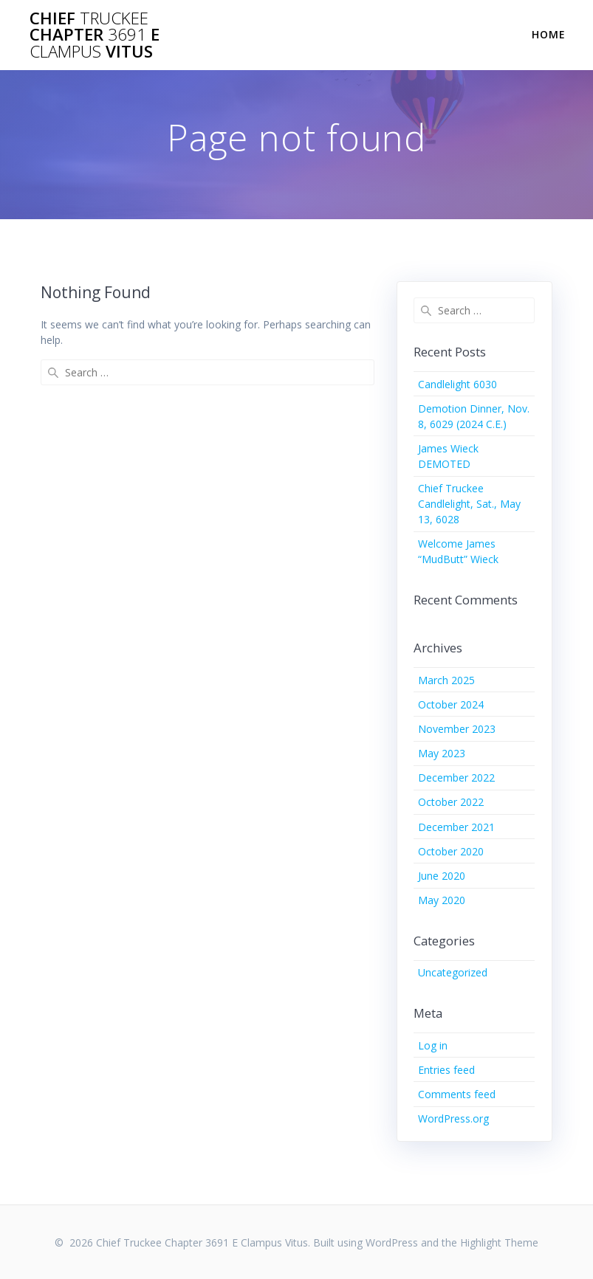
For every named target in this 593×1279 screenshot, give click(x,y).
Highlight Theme (499, 1242)
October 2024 (451, 704)
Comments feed (457, 1094)
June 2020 (441, 876)
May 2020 (441, 900)
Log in (433, 1045)
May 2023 (441, 753)
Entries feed (446, 1070)
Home (549, 34)
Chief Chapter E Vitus (95, 35)
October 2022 (451, 802)
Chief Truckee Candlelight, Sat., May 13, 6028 (469, 503)
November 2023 (457, 729)
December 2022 (456, 777)
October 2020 (451, 851)
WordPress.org (453, 1118)
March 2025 (446, 680)
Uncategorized (452, 972)
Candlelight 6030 (457, 384)
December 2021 (456, 827)
